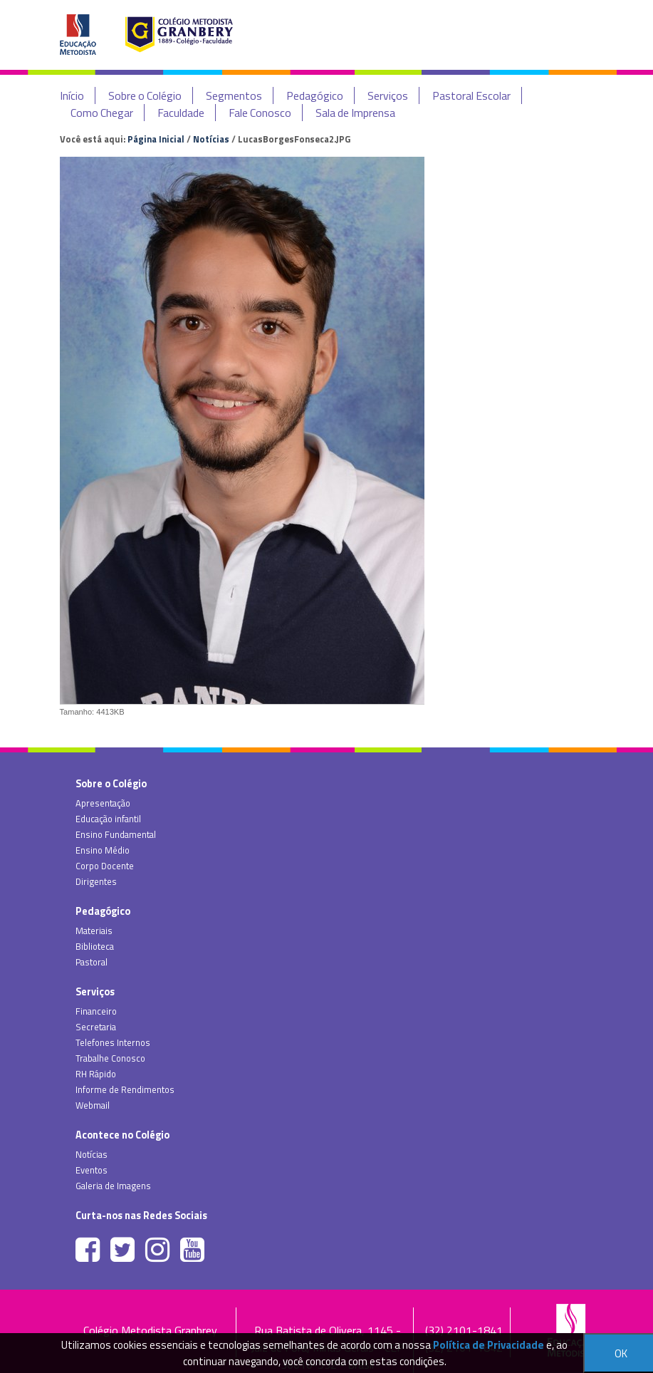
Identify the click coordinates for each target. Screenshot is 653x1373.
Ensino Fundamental (115, 834)
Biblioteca (94, 946)
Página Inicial (155, 139)
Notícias (211, 139)
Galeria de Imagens (113, 1185)
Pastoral (91, 962)
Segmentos (234, 95)
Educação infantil (108, 819)
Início (72, 95)
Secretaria (95, 1027)
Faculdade (180, 112)
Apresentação (102, 803)
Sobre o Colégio (145, 95)
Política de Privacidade (488, 1345)
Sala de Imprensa (355, 112)
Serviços (387, 95)
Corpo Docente (104, 866)
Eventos (91, 1170)
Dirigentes (96, 881)
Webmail (92, 1105)
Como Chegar (101, 112)
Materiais (94, 930)
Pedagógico (314, 95)
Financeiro (96, 1011)
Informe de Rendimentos (124, 1089)
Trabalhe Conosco (110, 1058)
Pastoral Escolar (471, 95)
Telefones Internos (112, 1042)
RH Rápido (95, 1074)
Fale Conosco (260, 112)
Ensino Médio (102, 850)
